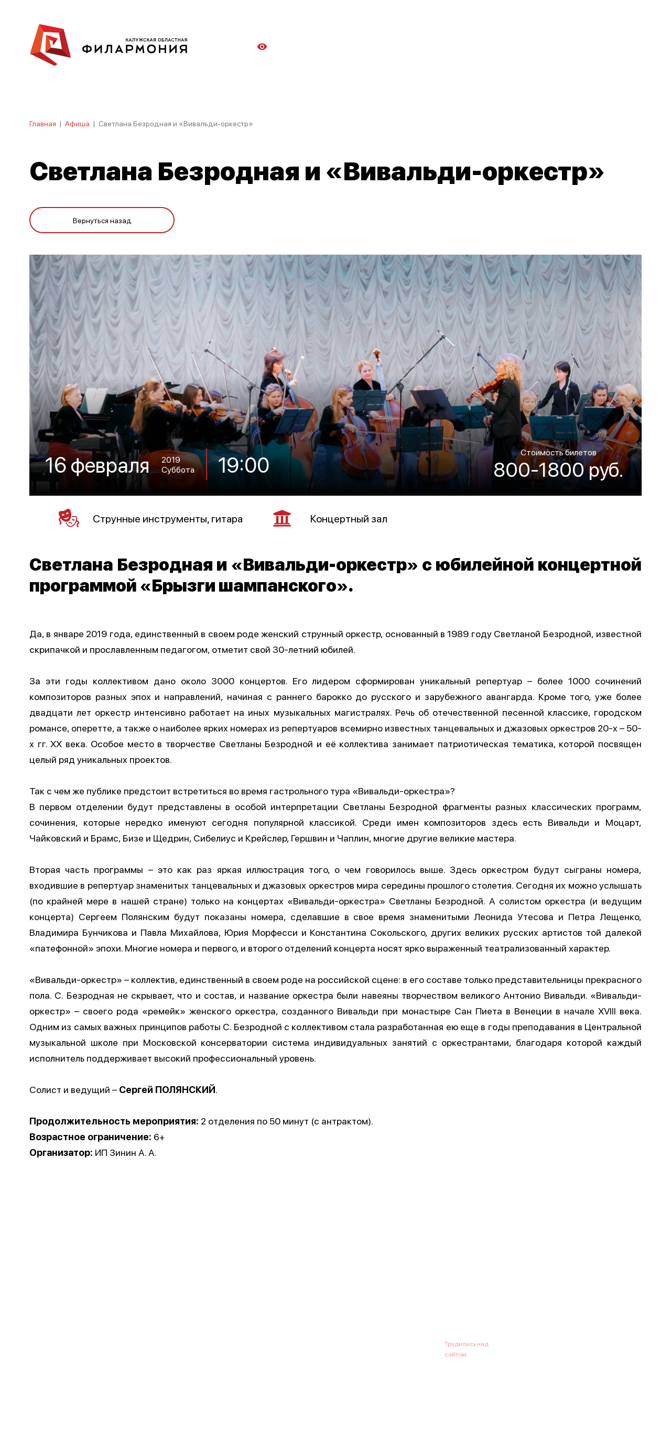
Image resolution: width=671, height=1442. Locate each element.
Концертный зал (330, 518)
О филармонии (97, 1292)
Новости (154, 1292)
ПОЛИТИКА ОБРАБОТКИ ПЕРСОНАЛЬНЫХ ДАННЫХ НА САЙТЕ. (123, 1417)
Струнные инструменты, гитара (151, 518)
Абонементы (208, 1292)
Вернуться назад (102, 220)
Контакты (414, 1292)
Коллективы (312, 1292)
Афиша (77, 123)
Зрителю (365, 1292)
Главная (42, 123)
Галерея (261, 1292)
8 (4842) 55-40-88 (299, 1343)
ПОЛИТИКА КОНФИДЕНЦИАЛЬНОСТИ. (87, 1407)
